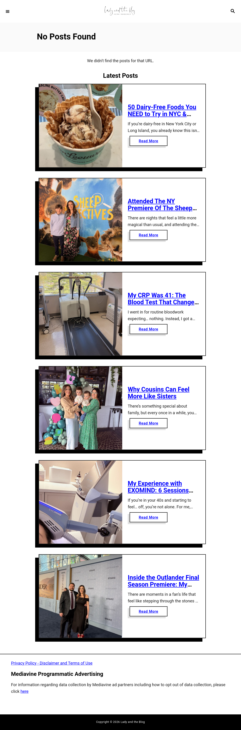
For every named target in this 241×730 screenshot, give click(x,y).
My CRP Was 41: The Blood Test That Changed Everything (163, 302)
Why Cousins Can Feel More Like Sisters (159, 393)
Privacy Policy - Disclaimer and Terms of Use (52, 663)
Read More (150, 142)
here (24, 691)
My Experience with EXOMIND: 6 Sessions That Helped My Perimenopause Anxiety (161, 494)
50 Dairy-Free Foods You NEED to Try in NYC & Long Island (162, 114)
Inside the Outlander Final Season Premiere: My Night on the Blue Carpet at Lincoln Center (163, 588)
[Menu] (7, 11)
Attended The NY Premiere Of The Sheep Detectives (160, 208)
